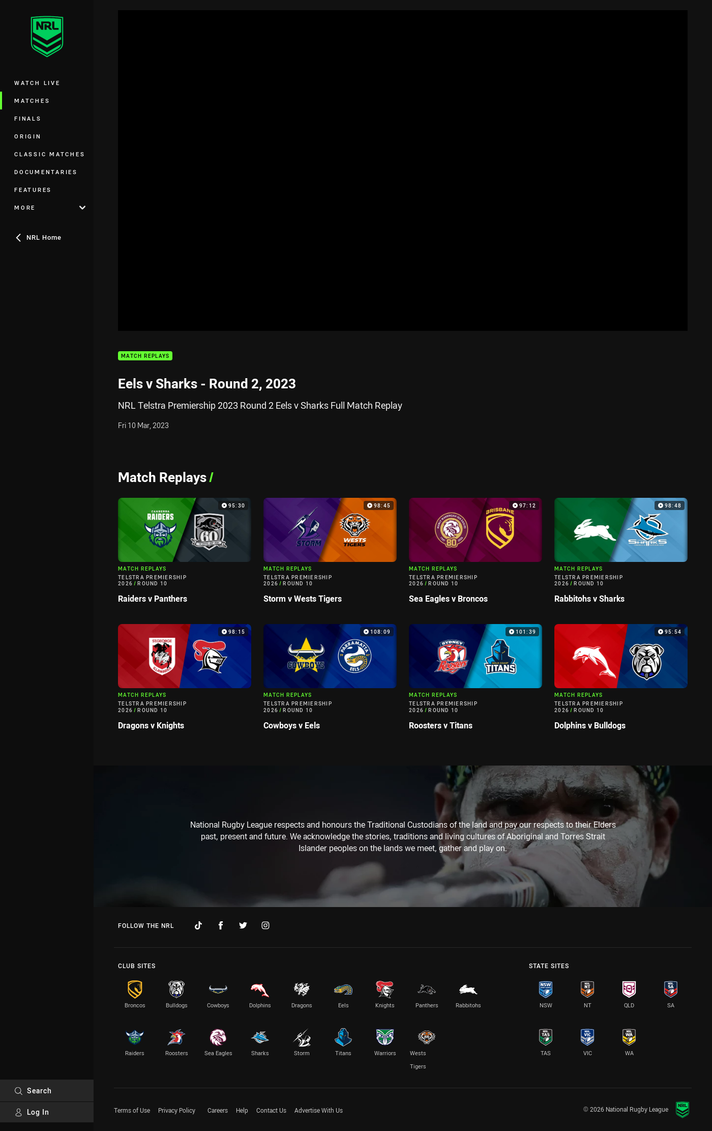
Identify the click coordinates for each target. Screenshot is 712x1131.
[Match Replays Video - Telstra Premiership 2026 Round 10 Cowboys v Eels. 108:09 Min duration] (330, 681)
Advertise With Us (318, 1110)
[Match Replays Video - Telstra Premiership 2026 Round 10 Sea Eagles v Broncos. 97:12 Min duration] (475, 555)
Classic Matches (49, 154)
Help (242, 1110)
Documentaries (46, 172)
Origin (28, 136)
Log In (31, 1112)
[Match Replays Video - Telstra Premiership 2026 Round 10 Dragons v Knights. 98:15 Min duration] (184, 681)
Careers (217, 1110)
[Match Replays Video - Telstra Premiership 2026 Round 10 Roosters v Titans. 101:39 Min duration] (475, 681)
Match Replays (145, 356)
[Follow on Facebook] (221, 925)
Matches (32, 100)
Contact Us (271, 1110)
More (49, 207)
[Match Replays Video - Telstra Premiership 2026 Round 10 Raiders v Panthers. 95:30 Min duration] (184, 555)
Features (33, 189)
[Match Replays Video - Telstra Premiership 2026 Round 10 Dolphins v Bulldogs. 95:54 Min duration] (621, 681)
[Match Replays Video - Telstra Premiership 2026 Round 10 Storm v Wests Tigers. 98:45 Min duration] (330, 555)
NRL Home (38, 237)
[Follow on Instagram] (265, 925)
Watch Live (37, 83)
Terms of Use (132, 1110)
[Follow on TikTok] (198, 925)
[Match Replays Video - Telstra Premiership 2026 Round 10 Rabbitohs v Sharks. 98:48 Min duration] (621, 555)
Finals (28, 118)
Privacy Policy (176, 1110)
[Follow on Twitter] (243, 925)
